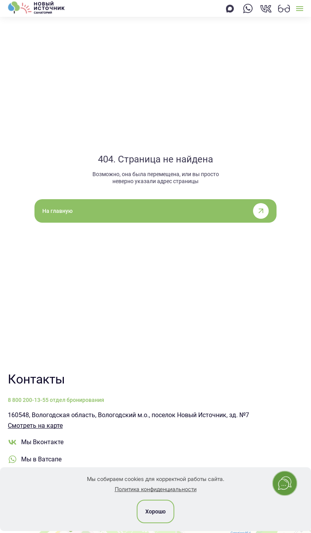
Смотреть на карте (35, 425)
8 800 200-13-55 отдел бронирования (56, 400)
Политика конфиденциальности (156, 489)
